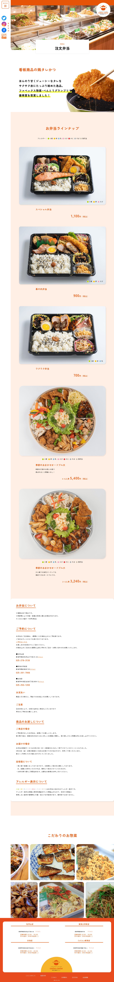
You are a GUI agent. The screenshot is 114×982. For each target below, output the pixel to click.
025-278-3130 (30, 928)
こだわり (43, 977)
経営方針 (64, 977)
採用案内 (75, 977)
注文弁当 (54, 977)
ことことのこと (31, 977)
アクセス (39, 932)
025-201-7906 (84, 928)
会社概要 (85, 977)
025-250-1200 (30, 945)
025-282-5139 (84, 945)
